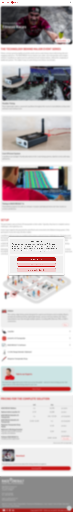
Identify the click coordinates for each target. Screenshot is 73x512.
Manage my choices (36, 265)
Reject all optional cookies (36, 270)
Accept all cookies (36, 259)
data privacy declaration (45, 251)
